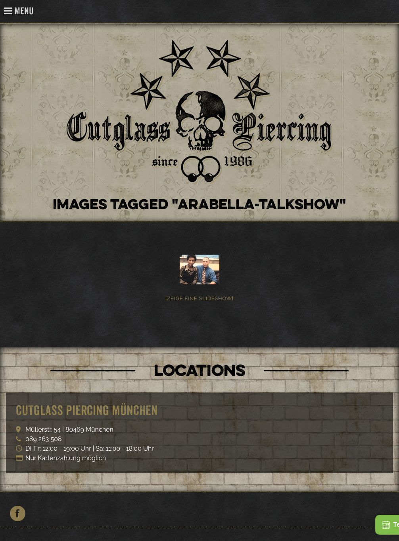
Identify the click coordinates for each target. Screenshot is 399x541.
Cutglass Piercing (388, 11)
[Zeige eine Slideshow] (199, 298)
